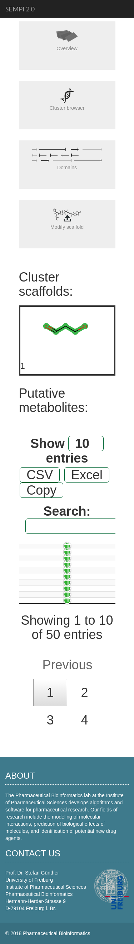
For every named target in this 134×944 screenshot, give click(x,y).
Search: (70, 519)
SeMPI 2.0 (19, 9)
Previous (67, 664)
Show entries (67, 450)
